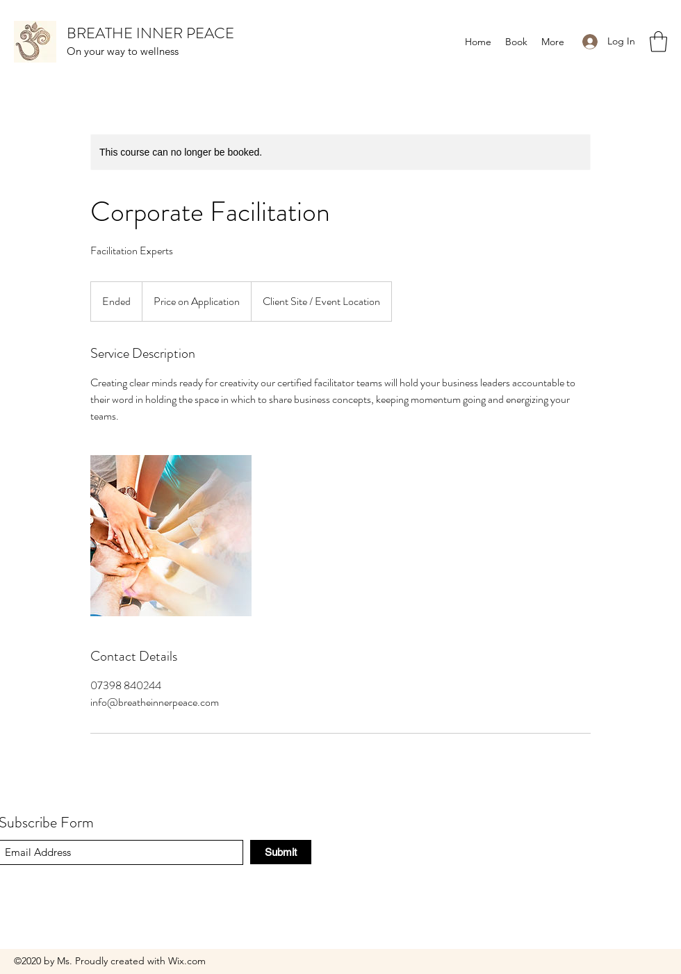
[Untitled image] (171, 535)
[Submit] (280, 852)
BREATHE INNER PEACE (150, 33)
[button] (658, 41)
